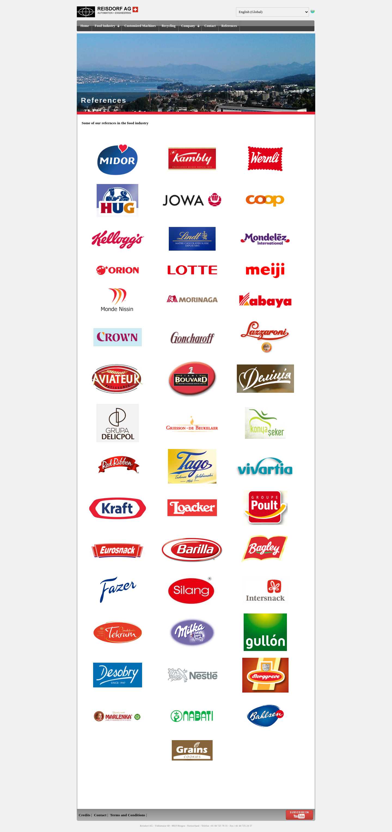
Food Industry (107, 26)
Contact (210, 26)
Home (84, 26)
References (229, 26)
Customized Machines (140, 26)
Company (190, 26)
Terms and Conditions (127, 815)
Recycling (169, 26)
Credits (84, 815)
